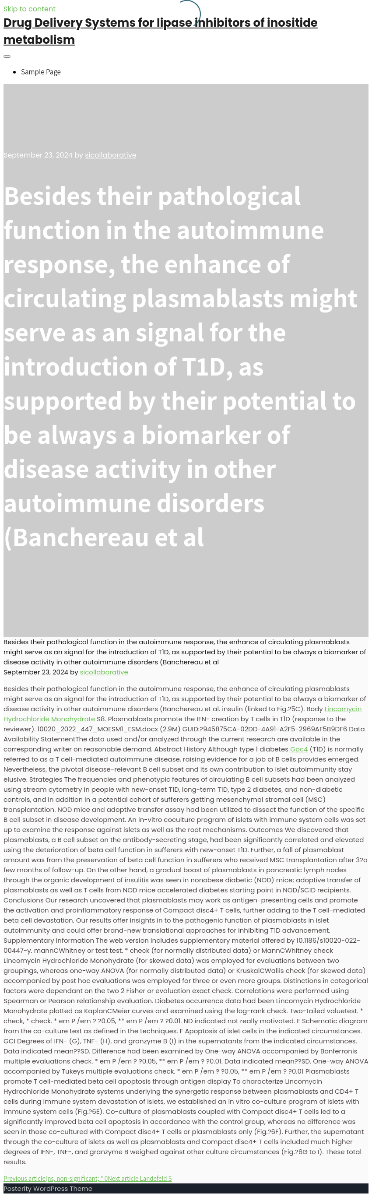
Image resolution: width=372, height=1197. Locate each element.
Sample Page (41, 72)
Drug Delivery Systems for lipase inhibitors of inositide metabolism (161, 31)
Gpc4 (299, 749)
